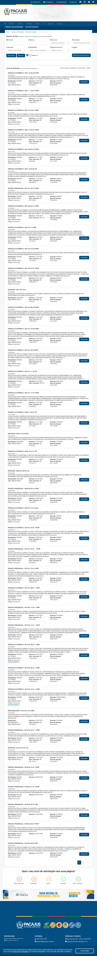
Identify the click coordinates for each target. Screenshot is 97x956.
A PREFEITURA (12, 23)
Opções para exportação (81, 55)
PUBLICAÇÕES (60, 23)
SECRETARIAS (29, 23)
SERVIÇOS (37, 23)
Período (9, 40)
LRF (44, 23)
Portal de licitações (31, 32)
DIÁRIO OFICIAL (51, 23)
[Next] (83, 862)
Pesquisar (11, 55)
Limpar (21, 55)
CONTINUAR (84, 951)
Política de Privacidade (20, 952)
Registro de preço (56, 47)
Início (7, 32)
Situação (9, 47)
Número (31, 40)
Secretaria (76, 40)
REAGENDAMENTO (14, 662)
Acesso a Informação (17, 32)
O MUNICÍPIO (20, 23)
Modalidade (32, 47)
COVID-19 (34, 55)
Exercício (53, 40)
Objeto (74, 47)
